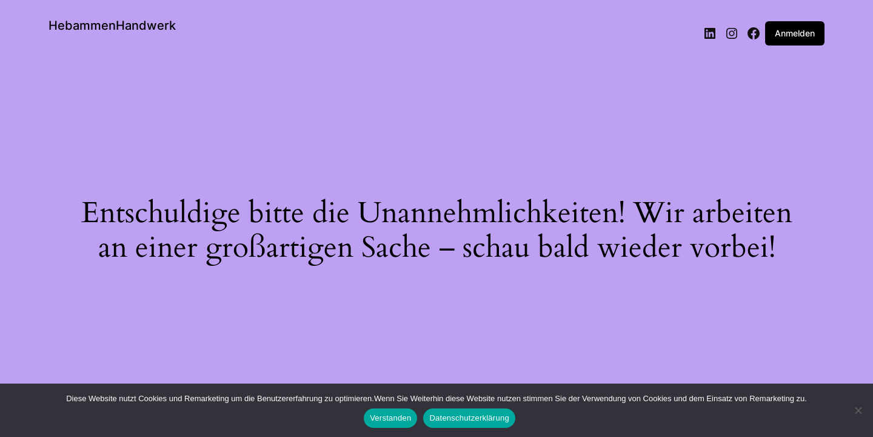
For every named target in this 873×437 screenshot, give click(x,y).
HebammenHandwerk (112, 25)
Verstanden (390, 417)
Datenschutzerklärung (469, 417)
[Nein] (858, 414)
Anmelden (795, 33)
